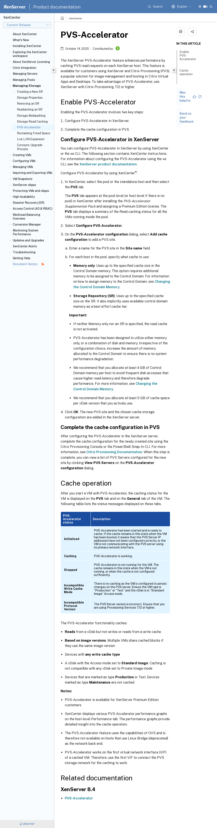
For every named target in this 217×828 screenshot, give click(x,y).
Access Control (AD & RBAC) (32, 208)
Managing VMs (23, 167)
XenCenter (75, 18)
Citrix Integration (24, 67)
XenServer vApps (24, 185)
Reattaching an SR (29, 109)
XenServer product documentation (108, 164)
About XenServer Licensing (31, 62)
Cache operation (186, 74)
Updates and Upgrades (28, 240)
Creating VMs (22, 155)
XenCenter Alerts (25, 246)
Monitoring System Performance (25, 232)
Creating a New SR (30, 91)
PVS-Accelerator (79, 798)
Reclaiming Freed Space (33, 133)
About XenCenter (25, 34)
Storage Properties (30, 97)
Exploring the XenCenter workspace (30, 54)
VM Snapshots (22, 179)
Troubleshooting (24, 252)
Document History (28, 264)
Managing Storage (27, 85)
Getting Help (21, 258)
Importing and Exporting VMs (32, 172)
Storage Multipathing (31, 115)
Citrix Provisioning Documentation (114, 452)
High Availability (24, 196)
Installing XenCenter (27, 46)
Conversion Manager (27, 224)
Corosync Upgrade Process (29, 147)
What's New (21, 40)
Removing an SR (28, 103)
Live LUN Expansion (31, 139)
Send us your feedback (186, 117)
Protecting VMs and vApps (31, 190)
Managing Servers (25, 73)
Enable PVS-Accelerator (187, 57)
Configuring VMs (24, 161)
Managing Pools (24, 80)
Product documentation (57, 7)
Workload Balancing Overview (26, 216)
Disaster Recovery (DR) (28, 202)
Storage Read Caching (32, 121)
